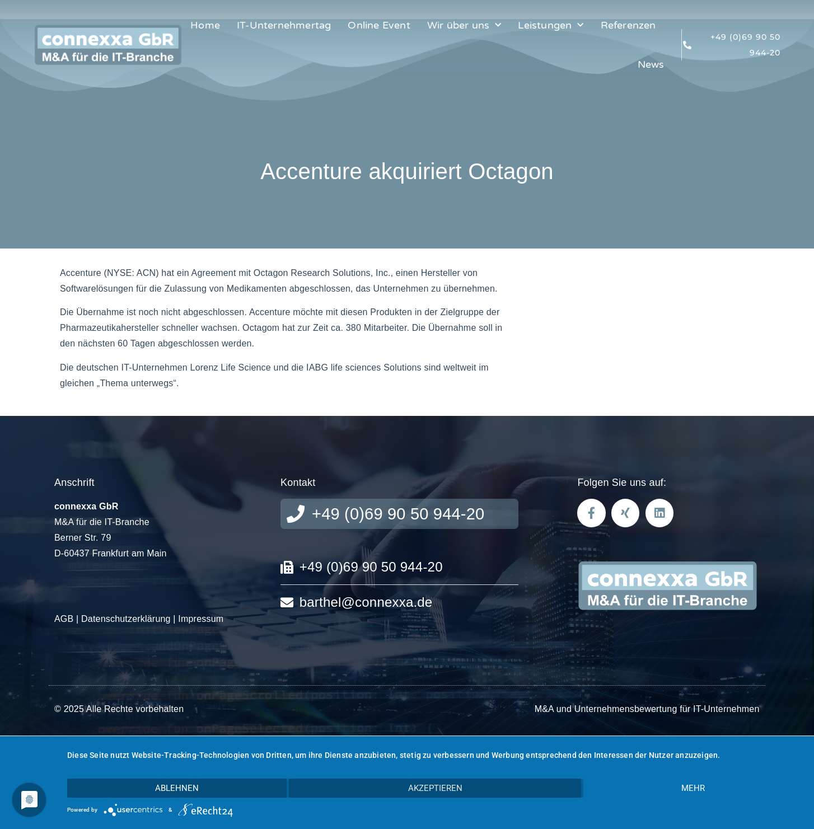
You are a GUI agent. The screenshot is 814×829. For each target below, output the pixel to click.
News (651, 64)
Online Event (379, 25)
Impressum (200, 619)
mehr (693, 788)
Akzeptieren (435, 788)
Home (205, 25)
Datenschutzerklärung (126, 619)
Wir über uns (464, 25)
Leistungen (550, 25)
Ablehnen (177, 788)
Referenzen (628, 25)
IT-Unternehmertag (284, 25)
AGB (63, 619)
